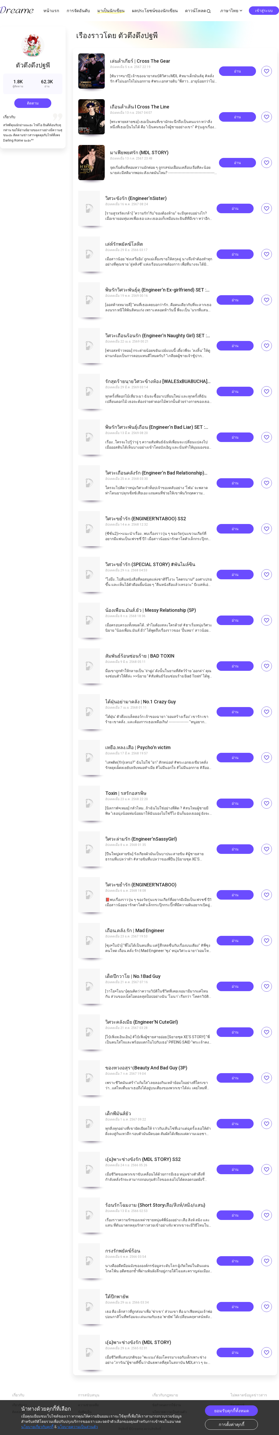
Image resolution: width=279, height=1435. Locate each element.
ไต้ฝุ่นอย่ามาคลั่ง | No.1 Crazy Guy (140, 701)
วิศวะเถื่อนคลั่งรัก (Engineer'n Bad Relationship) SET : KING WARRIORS (154, 473)
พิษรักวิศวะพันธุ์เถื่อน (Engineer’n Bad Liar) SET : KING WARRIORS (155, 427)
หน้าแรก (51, 10)
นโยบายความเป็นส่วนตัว (77, 1427)
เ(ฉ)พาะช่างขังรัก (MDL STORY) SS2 (143, 1159)
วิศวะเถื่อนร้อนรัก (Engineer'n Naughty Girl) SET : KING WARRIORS (156, 335)
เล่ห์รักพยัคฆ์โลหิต (124, 244)
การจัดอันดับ (78, 10)
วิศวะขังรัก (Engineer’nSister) (136, 198)
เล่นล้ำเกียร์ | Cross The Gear (140, 61)
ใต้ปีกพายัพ (117, 1296)
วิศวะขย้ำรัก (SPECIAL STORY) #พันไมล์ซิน (150, 564)
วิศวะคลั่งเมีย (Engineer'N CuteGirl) (141, 1022)
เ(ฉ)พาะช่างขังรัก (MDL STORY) (138, 1342)
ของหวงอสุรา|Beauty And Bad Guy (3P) (146, 1067)
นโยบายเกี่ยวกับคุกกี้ (37, 1427)
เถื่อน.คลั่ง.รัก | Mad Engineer (134, 930)
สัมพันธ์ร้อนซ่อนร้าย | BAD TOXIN (139, 656)
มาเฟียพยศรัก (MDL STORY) (139, 152)
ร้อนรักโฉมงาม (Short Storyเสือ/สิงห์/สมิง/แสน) (155, 1205)
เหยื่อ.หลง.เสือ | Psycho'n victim (138, 747)
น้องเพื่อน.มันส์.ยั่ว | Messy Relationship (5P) (150, 610)
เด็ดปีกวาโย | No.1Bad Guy (133, 976)
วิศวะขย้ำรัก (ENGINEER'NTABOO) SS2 (145, 518)
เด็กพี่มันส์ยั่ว (118, 1113)
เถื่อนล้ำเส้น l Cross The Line (139, 107)
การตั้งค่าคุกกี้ (231, 1424)
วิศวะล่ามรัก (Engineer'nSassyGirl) (141, 839)
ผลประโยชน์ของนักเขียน (155, 10)
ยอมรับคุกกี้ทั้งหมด (231, 1410)
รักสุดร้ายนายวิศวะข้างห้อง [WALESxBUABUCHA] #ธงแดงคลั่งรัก (156, 381)
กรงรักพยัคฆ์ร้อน (122, 1251)
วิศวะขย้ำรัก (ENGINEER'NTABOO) (140, 884)
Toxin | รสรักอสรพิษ (126, 793)
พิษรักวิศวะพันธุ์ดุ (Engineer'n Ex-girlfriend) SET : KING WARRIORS (155, 290)
